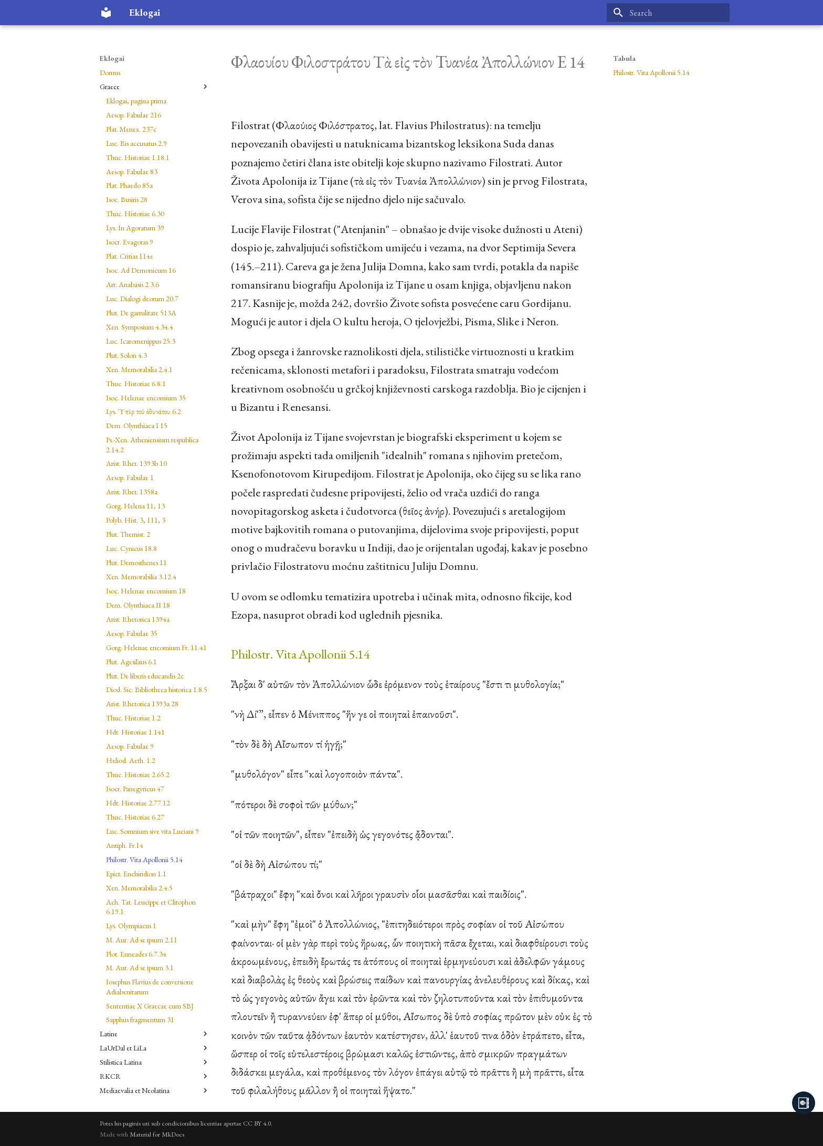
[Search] (668, 12)
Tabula (624, 58)
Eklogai (112, 58)
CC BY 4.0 (257, 1123)
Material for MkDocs (157, 1134)
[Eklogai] (106, 12)
